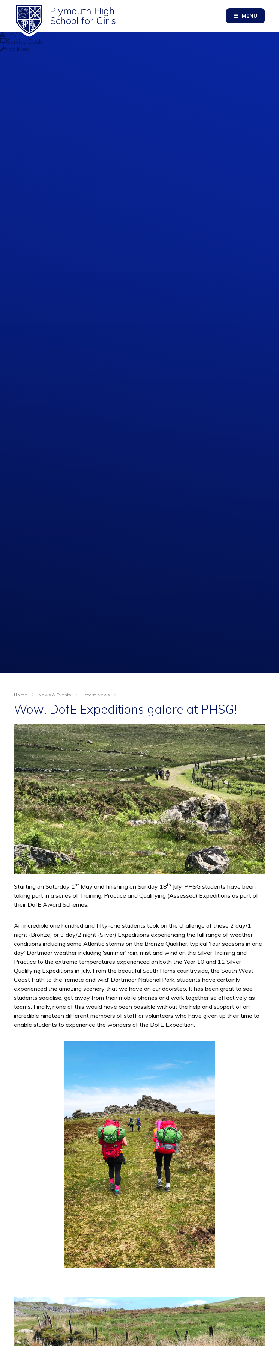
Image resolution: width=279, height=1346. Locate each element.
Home (20, 695)
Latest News (96, 695)
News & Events (54, 695)
